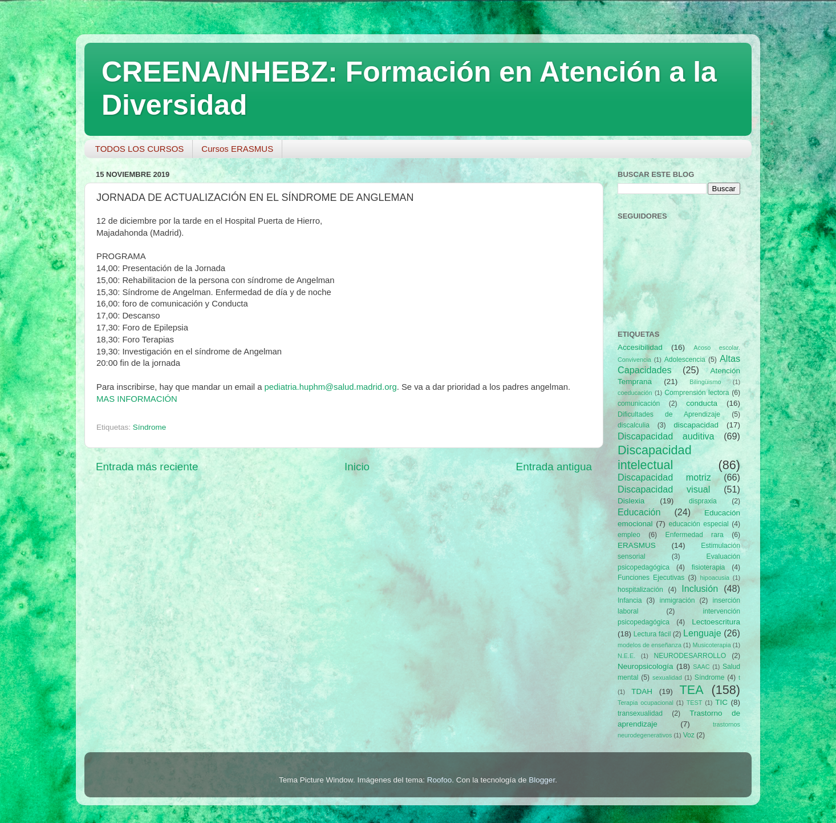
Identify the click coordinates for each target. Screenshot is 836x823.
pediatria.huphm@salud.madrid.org (331, 387)
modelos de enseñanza (649, 645)
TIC (721, 702)
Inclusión (699, 588)
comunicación (639, 404)
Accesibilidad (640, 347)
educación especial (699, 524)
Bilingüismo (705, 381)
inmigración (677, 600)
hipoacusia (714, 577)
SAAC (701, 666)
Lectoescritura (716, 622)
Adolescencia (684, 360)
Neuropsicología (645, 666)
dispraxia (703, 501)
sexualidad (667, 677)
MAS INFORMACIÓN (136, 399)
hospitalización (640, 590)
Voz (689, 735)
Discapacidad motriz (664, 477)
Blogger (542, 780)
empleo (629, 535)
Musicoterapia (711, 645)
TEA (692, 690)
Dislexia (631, 501)
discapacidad (696, 425)
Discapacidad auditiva (666, 436)
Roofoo (439, 780)
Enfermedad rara (694, 535)
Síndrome (150, 427)
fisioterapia (708, 567)
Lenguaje (702, 633)
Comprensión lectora (696, 393)
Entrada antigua (554, 467)
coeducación (635, 392)
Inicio (357, 467)
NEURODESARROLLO (690, 656)
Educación (639, 512)
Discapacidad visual (664, 489)
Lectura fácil (652, 634)
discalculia (634, 425)
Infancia (630, 600)
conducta (701, 403)
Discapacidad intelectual (655, 457)
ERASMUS (637, 545)
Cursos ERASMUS (237, 149)
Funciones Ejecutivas (651, 578)
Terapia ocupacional (645, 702)
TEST (695, 702)
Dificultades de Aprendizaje (669, 414)
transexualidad (640, 713)
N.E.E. (626, 655)
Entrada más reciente (147, 467)
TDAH (641, 691)
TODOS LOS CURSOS (139, 149)
